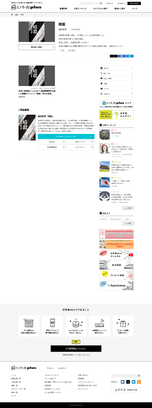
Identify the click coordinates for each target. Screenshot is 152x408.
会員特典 (48, 385)
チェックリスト (116, 219)
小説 (62, 50)
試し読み (72, 50)
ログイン (121, 3)
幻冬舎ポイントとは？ (52, 389)
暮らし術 (106, 73)
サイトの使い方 (50, 378)
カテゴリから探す (100, 9)
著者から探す (119, 9)
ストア (134, 9)
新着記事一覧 (16, 378)
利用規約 (81, 378)
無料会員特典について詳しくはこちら (76, 355)
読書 (16, 14)
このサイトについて (52, 375)
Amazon (52, 142)
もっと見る (127, 208)
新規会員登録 (134, 3)
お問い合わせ (82, 375)
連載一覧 (14, 385)
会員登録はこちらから (76, 348)
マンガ (106, 89)
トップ (13, 375)
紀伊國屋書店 (52, 147)
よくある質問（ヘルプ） (53, 392)
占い (127, 219)
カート (109, 3)
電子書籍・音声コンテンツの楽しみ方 (58, 382)
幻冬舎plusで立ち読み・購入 (66, 136)
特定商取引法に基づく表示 (87, 385)
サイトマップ (82, 389)
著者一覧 (14, 392)
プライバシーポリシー (86, 382)
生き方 (106, 68)
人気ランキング (80, 9)
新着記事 (63, 9)
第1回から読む (36, 47)
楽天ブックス (80, 142)
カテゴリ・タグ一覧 (18, 389)
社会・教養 (108, 78)
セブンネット (80, 147)
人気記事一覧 (16, 382)
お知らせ (107, 94)
